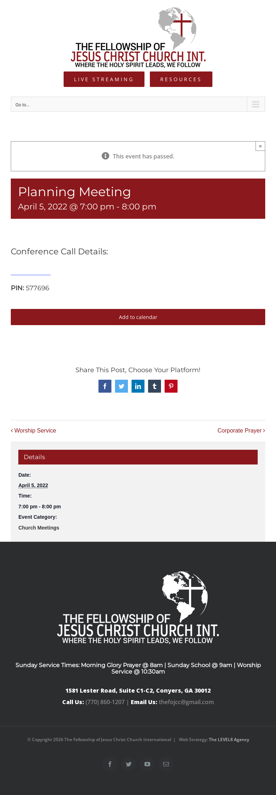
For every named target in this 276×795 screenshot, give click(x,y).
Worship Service (35, 430)
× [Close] (260, 146)
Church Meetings (38, 528)
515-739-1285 (31, 271)
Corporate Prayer (239, 430)
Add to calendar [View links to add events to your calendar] (138, 317)
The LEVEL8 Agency (229, 739)
